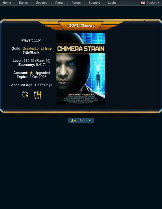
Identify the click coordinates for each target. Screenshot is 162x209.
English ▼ (150, 3)
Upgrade (84, 120)
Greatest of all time (37, 48)
